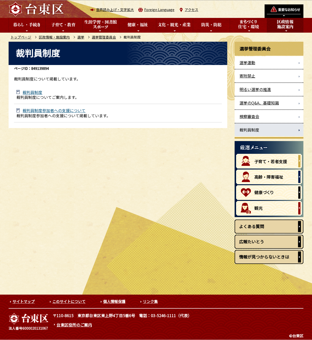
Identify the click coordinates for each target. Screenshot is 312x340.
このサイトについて (68, 301)
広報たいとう (251, 241)
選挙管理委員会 (104, 37)
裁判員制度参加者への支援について (54, 110)
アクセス (191, 9)
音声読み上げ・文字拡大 (115, 9)
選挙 (80, 37)
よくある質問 (251, 226)
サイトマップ (24, 301)
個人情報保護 (114, 301)
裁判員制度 (32, 92)
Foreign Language (159, 9)
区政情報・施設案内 (54, 37)
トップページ (21, 37)
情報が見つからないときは (264, 257)
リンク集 (150, 301)
